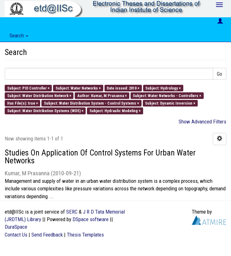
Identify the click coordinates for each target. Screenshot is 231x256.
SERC (72, 212)
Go (219, 74)
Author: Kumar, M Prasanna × (102, 95)
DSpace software (91, 219)
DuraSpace (16, 227)
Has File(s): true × (22, 103)
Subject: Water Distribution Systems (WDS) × (45, 110)
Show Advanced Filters (202, 121)
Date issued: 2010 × (123, 87)
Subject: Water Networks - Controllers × (167, 95)
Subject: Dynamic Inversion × (170, 103)
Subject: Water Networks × (78, 87)
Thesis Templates (85, 234)
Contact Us (16, 234)
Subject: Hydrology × (163, 87)
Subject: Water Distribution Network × (39, 95)
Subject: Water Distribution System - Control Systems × (91, 103)
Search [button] (18, 35)
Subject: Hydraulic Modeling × (115, 110)
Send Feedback (47, 234)
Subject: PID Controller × (28, 87)
